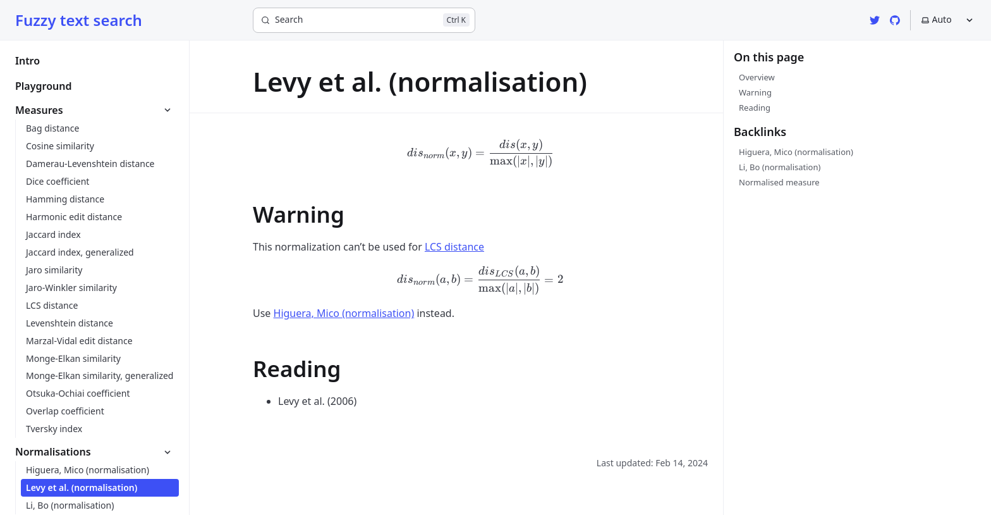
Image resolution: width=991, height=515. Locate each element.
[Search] (364, 20)
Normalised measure (779, 182)
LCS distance (454, 247)
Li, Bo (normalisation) (779, 167)
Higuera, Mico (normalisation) (796, 152)
